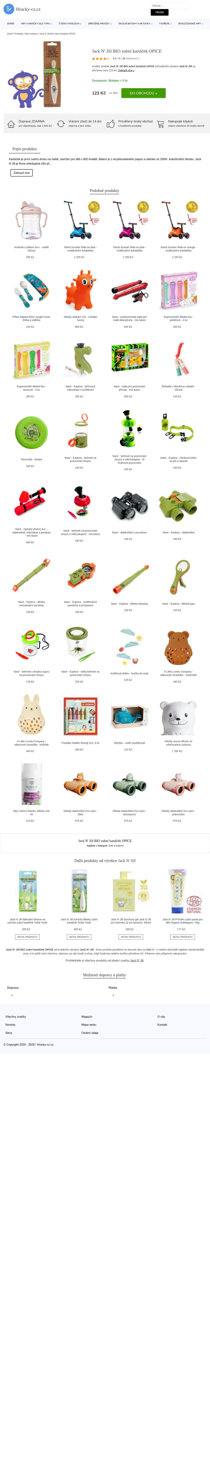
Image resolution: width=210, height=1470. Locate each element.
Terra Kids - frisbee (31, 459)
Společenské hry (189, 23)
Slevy (8, 1032)
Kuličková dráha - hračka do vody (129, 673)
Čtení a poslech (69, 23)
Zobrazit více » (126, 70)
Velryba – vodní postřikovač (129, 742)
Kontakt (162, 1024)
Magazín (87, 1016)
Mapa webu (89, 1024)
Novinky (10, 1024)
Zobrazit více (22, 172)
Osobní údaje (90, 1032)
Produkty (19, 34)
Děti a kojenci (31, 34)
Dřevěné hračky (99, 23)
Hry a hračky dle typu (35, 23)
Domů (10, 23)
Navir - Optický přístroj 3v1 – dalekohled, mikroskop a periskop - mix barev (31, 532)
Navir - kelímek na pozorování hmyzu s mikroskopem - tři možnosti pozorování (129, 459)
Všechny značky (15, 1016)
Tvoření (164, 23)
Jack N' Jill (185, 66)
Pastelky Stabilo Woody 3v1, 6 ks (80, 742)
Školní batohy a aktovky (134, 23)
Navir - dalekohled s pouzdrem (129, 532)
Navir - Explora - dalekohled (178, 532)
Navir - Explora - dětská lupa (178, 603)
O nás (161, 1016)
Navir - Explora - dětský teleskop (129, 603)
